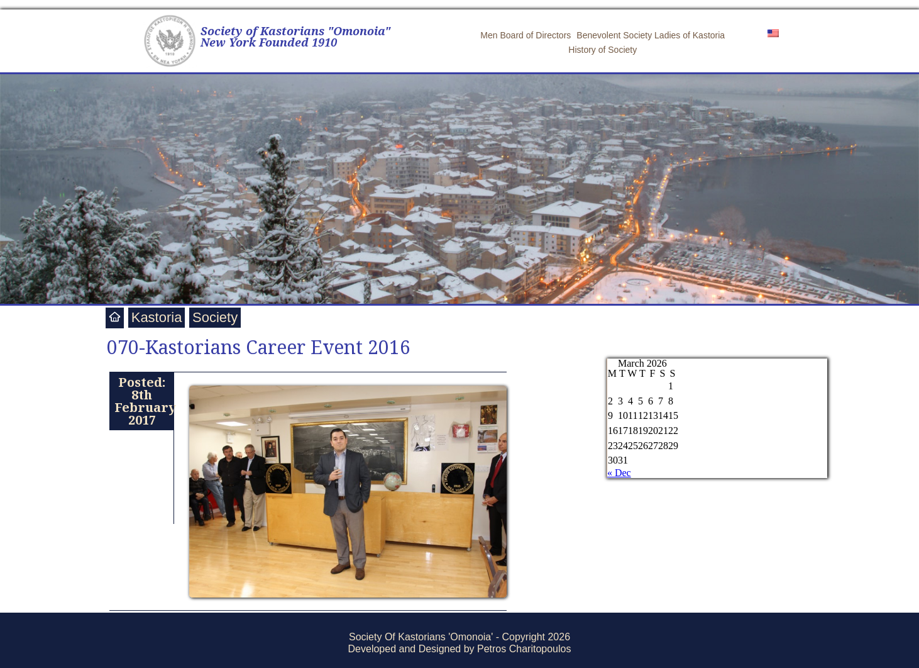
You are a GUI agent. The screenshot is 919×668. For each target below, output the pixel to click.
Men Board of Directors (525, 35)
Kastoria (156, 317)
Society (215, 317)
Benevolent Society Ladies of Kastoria (650, 35)
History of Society (602, 50)
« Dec (619, 472)
